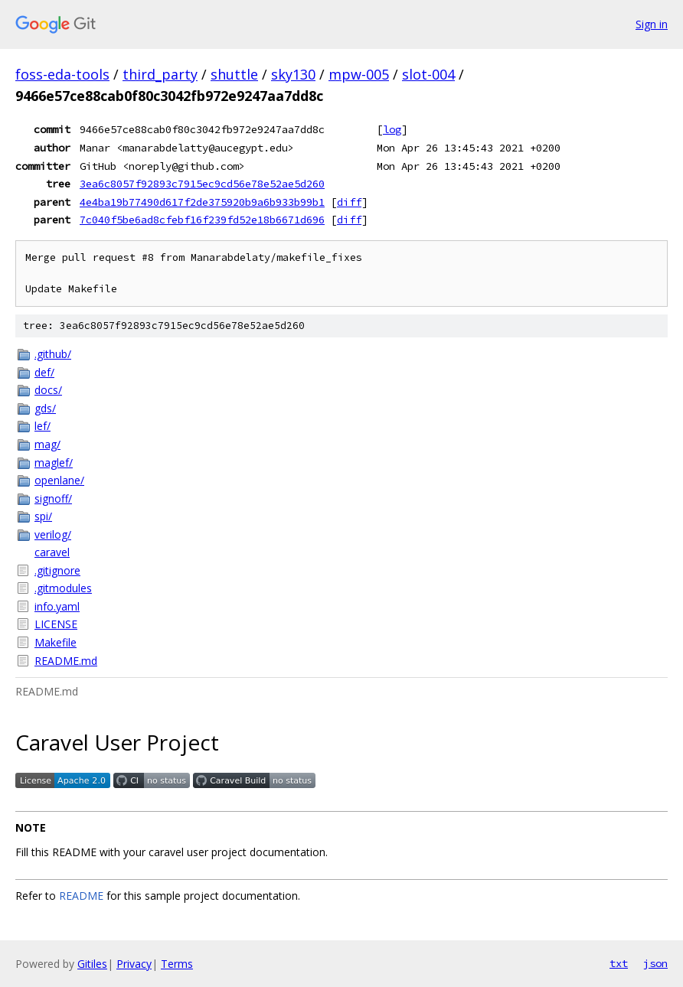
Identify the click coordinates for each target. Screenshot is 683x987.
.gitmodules (63, 588)
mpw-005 (358, 74)
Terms (177, 963)
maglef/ (53, 462)
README (81, 895)
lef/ (42, 426)
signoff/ (53, 498)
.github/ (52, 354)
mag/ (47, 444)
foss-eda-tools (62, 74)
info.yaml (57, 606)
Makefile (55, 642)
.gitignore (57, 570)
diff (349, 202)
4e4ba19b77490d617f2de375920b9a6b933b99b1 (202, 202)
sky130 (293, 74)
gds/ (45, 408)
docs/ (48, 390)
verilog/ (52, 534)
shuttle (234, 74)
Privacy (134, 963)
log (392, 129)
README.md (65, 660)
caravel (52, 552)
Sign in (652, 24)
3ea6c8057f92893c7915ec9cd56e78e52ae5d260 (202, 184)
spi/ (43, 516)
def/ (44, 372)
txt (618, 963)
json (655, 963)
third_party (160, 74)
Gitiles (92, 963)
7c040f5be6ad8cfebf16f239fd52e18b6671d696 (202, 219)
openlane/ (59, 480)
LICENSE (55, 624)
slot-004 (428, 74)
